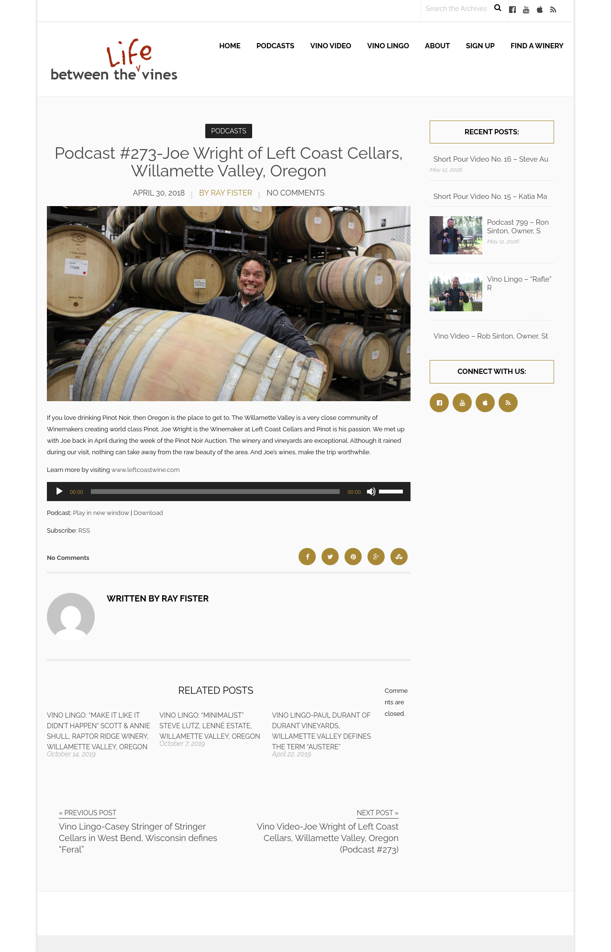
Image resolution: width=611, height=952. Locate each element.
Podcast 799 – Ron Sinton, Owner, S (518, 226)
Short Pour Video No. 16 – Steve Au (490, 159)
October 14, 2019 (71, 754)
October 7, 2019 (182, 743)
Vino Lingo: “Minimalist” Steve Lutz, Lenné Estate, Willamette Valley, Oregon (209, 725)
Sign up (480, 46)
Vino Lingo (388, 46)
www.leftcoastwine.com (145, 469)
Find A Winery (537, 46)
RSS (84, 530)
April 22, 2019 (291, 754)
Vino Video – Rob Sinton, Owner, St (490, 336)
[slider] (215, 491)
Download (148, 512)
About (437, 46)
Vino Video (331, 46)
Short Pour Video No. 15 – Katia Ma (490, 196)
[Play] (59, 491)
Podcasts (275, 46)
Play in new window (101, 512)
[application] (229, 491)
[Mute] (371, 491)
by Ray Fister (225, 192)
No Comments (295, 192)
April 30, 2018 (159, 192)
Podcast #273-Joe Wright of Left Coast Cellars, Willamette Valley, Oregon (229, 161)
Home (230, 46)
